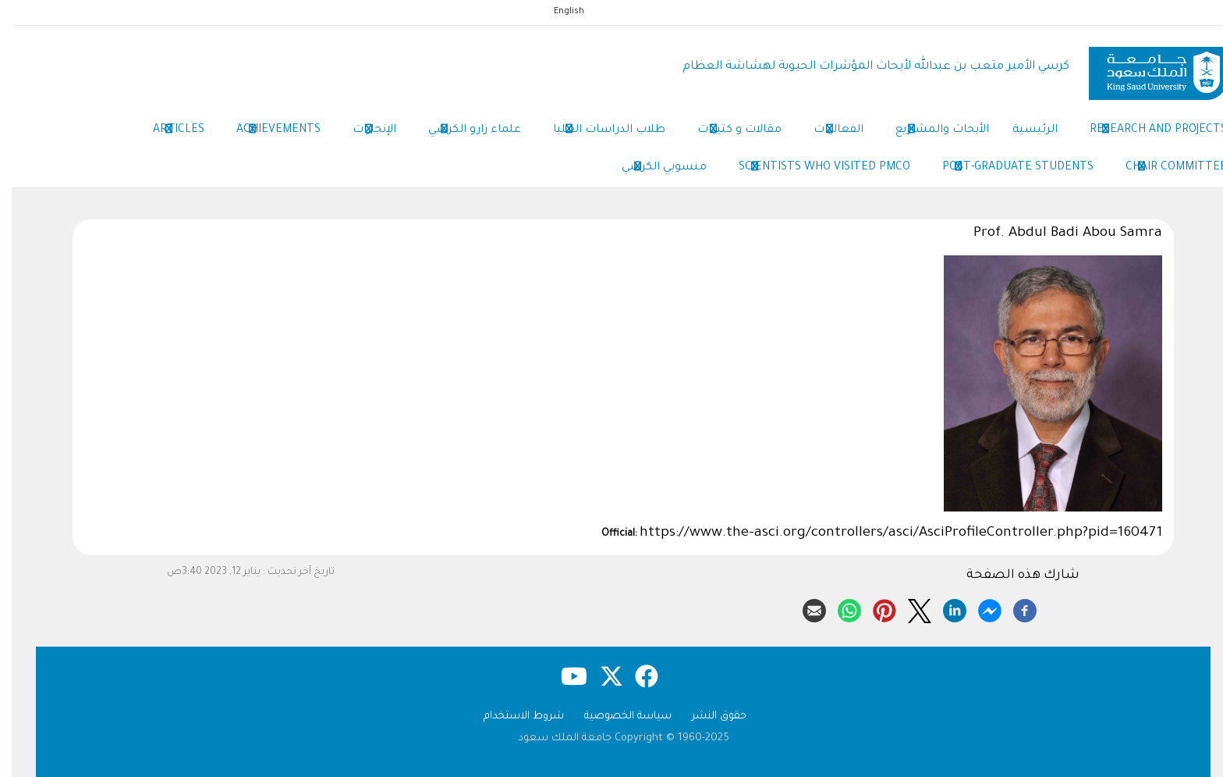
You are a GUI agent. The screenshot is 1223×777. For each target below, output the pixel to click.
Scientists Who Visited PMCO (813, 169)
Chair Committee (1164, 169)
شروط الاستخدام (512, 716)
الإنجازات (363, 131)
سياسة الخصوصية (616, 716)
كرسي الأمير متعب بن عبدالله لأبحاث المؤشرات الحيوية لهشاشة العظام (864, 66)
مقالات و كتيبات (728, 131)
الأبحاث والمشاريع (930, 131)
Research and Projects (1146, 131)
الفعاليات (827, 131)
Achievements (267, 131)
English (557, 11)
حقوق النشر (707, 716)
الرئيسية (1023, 130)
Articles (167, 131)
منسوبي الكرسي (652, 169)
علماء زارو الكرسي (463, 131)
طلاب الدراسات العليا (597, 131)
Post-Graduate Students (1006, 169)
